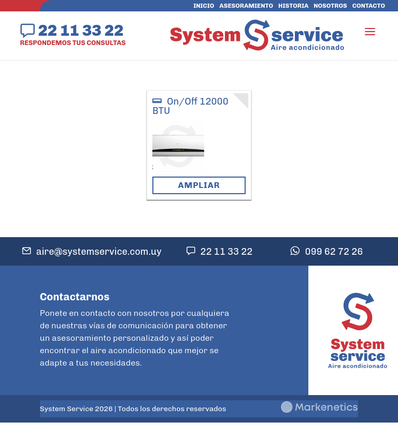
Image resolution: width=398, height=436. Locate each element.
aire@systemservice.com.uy (99, 251)
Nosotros (330, 5)
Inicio (203, 5)
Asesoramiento (246, 5)
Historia (293, 5)
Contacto (368, 5)
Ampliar (199, 185)
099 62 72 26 (334, 251)
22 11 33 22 (80, 30)
